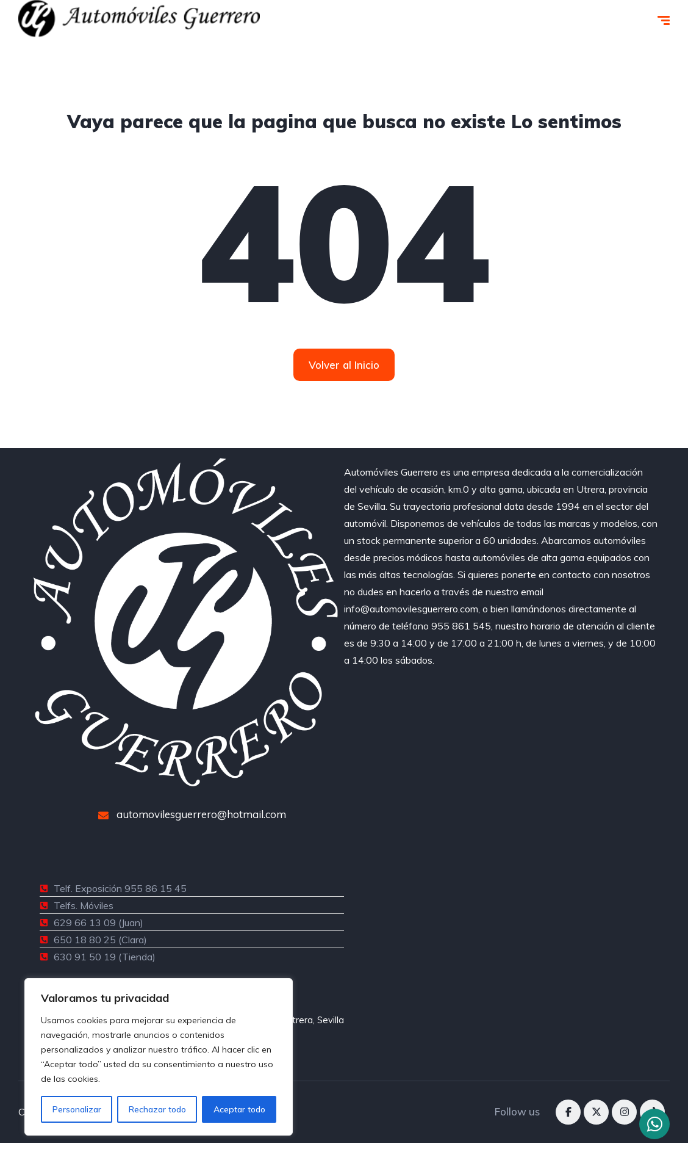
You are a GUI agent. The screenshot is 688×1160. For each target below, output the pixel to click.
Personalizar (76, 1109)
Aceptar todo (239, 1109)
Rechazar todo (157, 1109)
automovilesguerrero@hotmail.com (192, 814)
